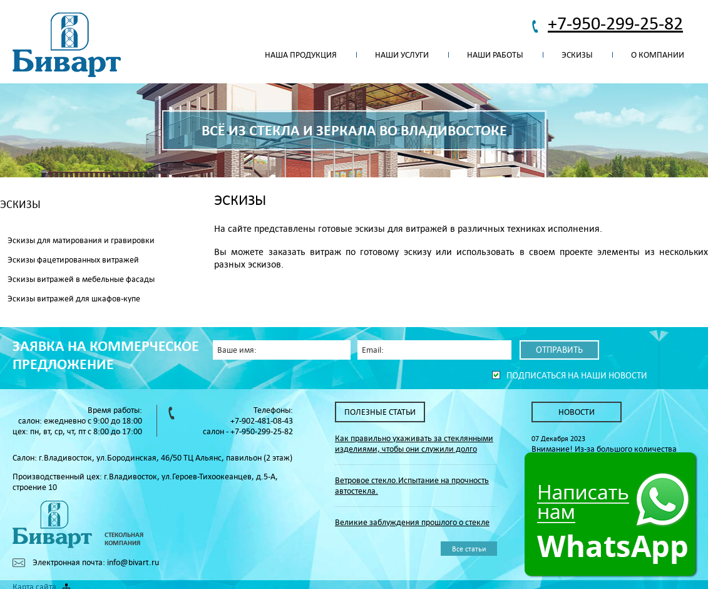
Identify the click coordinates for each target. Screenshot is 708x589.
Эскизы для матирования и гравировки (81, 240)
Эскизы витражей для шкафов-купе (74, 298)
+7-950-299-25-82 (615, 22)
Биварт (67, 45)
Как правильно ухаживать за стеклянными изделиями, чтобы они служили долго (414, 443)
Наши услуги (402, 55)
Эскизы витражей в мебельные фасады (81, 279)
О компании (657, 55)
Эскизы (577, 55)
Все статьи (469, 548)
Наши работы (495, 55)
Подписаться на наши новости (576, 375)
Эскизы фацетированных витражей (73, 259)
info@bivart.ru (133, 562)
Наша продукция (301, 55)
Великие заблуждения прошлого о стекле (412, 522)
